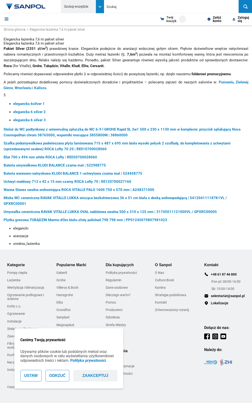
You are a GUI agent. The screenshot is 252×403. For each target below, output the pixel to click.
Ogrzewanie (16, 314)
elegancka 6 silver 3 (29, 120)
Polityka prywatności (88, 360)
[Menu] (6, 19)
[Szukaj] (245, 6)
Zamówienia (117, 351)
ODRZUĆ (57, 376)
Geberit (61, 273)
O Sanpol (163, 265)
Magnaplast (65, 325)
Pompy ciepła (17, 273)
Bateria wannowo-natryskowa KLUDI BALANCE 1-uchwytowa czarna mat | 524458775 (73, 173)
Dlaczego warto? (118, 295)
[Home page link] (26, 6)
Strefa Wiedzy (116, 325)
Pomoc (111, 302)
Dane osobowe (117, 287)
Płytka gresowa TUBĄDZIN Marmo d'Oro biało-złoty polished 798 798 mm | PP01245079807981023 (85, 220)
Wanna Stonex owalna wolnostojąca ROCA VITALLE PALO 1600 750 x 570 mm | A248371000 (79, 190)
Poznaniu (226, 82)
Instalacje (14, 321)
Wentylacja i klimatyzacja (25, 287)
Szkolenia (113, 317)
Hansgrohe (64, 295)
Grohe (61, 280)
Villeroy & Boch (67, 287)
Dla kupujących (120, 265)
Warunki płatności (119, 373)
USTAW (31, 376)
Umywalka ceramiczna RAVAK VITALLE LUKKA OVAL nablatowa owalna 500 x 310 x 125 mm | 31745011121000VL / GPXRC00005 (110, 212)
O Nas (159, 273)
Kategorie (16, 265)
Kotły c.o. (14, 306)
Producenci (114, 310)
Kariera (160, 287)
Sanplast (63, 317)
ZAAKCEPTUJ (95, 376)
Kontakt (161, 302)
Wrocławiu (23, 88)
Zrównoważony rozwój (172, 310)
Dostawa (112, 359)
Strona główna (15, 29)
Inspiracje (113, 340)
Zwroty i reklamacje (120, 366)
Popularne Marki (71, 265)
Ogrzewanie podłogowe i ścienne (25, 297)
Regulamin (113, 280)
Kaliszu (40, 88)
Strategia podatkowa (170, 295)
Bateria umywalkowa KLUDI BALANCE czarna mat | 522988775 (55, 165)
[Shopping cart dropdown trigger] (173, 19)
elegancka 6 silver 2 (29, 112)
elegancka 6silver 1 (29, 104)
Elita (59, 302)
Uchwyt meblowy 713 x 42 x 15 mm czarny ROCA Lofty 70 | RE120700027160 (67, 181)
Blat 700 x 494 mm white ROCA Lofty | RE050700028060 (50, 157)
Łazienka (14, 280)
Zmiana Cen (114, 332)
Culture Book (164, 280)
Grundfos (63, 310)
